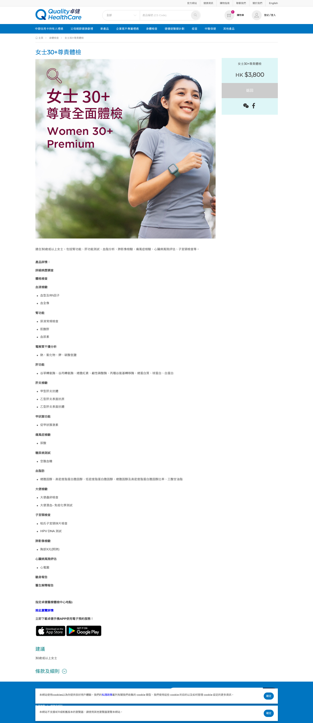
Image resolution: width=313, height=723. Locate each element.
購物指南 (225, 3)
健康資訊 (208, 3)
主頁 (39, 37)
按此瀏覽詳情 (44, 610)
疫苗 (194, 28)
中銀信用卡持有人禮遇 (49, 28)
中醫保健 (210, 28)
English (273, 3)
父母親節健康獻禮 (82, 28)
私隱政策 (107, 694)
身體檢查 (151, 28)
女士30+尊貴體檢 (74, 37)
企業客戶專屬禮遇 (127, 28)
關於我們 (257, 3)
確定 (268, 696)
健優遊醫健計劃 (174, 28)
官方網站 (192, 3)
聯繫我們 (241, 3)
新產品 (104, 28)
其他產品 (229, 28)
